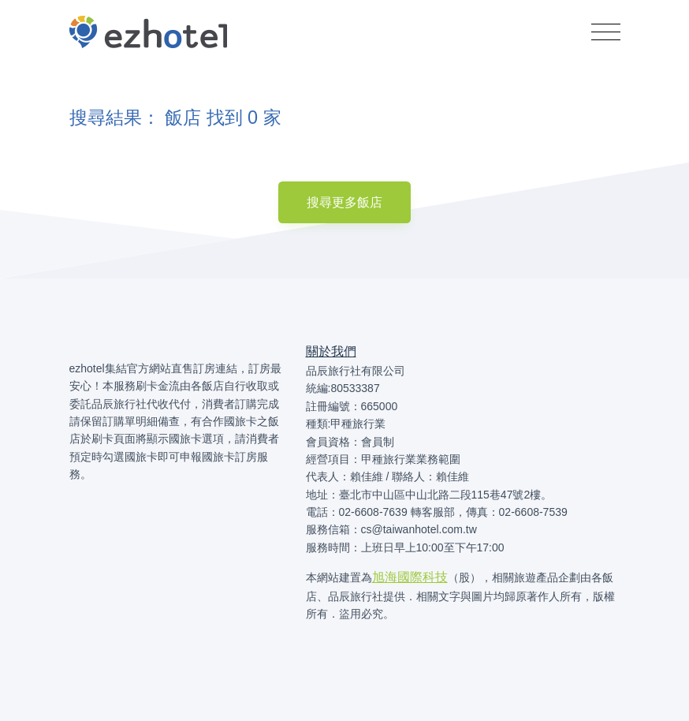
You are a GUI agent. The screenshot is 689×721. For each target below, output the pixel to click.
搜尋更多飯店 (344, 202)
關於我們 (331, 351)
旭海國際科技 (410, 577)
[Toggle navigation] (605, 32)
